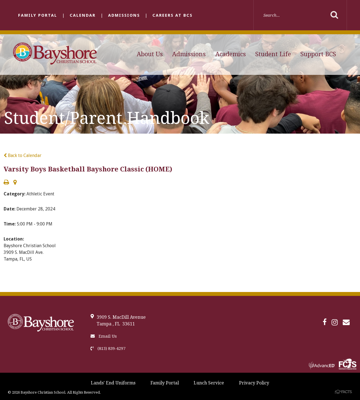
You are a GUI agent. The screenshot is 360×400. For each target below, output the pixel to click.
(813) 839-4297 (108, 348)
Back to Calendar (23, 155)
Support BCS (318, 54)
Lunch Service (209, 383)
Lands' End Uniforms (113, 383)
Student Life (273, 54)
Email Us (104, 336)
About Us (150, 54)
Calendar (83, 15)
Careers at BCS (172, 15)
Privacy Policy (254, 383)
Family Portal (37, 15)
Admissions (124, 15)
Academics (230, 54)
